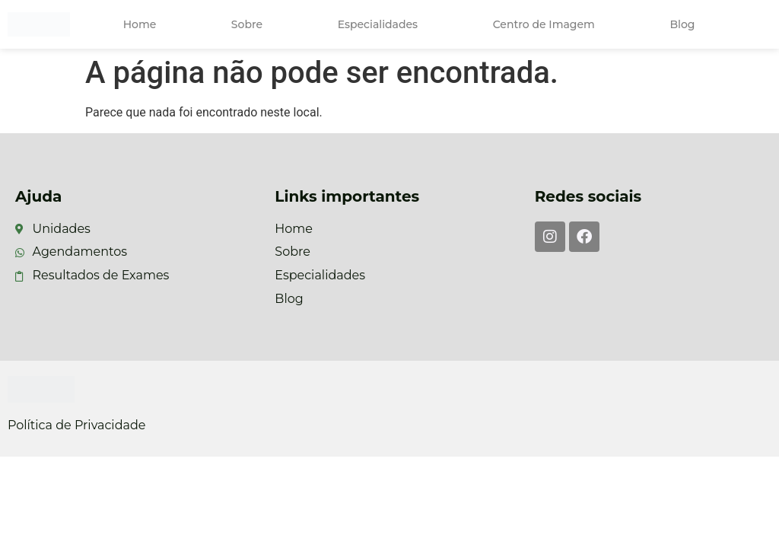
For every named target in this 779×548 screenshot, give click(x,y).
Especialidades (378, 24)
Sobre (246, 24)
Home (140, 24)
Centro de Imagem (544, 24)
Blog (682, 24)
